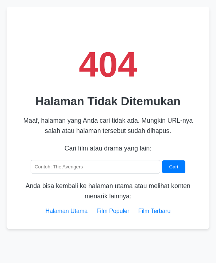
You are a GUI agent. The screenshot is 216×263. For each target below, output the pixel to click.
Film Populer (113, 211)
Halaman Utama (67, 211)
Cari (173, 166)
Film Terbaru (154, 211)
